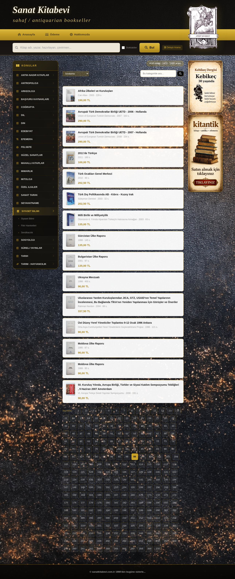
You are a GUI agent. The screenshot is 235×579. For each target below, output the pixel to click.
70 (142, 441)
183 (133, 502)
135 (83, 479)
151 (99, 487)
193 (99, 510)
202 (174, 510)
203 (66, 518)
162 (74, 495)
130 (158, 472)
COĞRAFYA (35, 107)
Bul (149, 47)
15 (65, 418)
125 (116, 472)
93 (88, 456)
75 (65, 449)
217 (66, 525)
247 (83, 541)
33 (88, 426)
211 (133, 518)
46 (73, 433)
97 (119, 456)
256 (158, 541)
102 (159, 456)
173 (166, 495)
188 (174, 502)
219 (83, 525)
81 (111, 449)
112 (124, 464)
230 (174, 525)
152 (108, 487)
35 (104, 426)
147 (66, 487)
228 (158, 525)
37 (119, 426)
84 (134, 449)
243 (166, 533)
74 (173, 441)
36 (111, 426)
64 (96, 441)
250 (108, 541)
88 (165, 449)
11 (155, 410)
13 (170, 410)
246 (74, 541)
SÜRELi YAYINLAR (35, 248)
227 (149, 525)
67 (119, 441)
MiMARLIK (35, 171)
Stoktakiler (129, 47)
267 (133, 548)
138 (108, 479)
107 (83, 464)
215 (166, 518)
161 (66, 495)
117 (166, 464)
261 (83, 548)
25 (142, 418)
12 (162, 410)
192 (91, 510)
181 (116, 502)
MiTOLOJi (35, 179)
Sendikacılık (27, 232)
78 (88, 449)
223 (116, 525)
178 (91, 502)
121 (83, 472)
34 (96, 426)
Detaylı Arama (172, 47)
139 (116, 479)
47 (81, 433)
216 (174, 518)
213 (149, 518)
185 (149, 502)
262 (91, 548)
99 (134, 456)
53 (127, 433)
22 (119, 418)
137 (99, 479)
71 (150, 441)
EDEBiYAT (35, 131)
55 (142, 433)
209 (116, 518)
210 (124, 518)
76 (73, 449)
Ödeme (52, 34)
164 (91, 495)
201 (166, 510)
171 (149, 495)
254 (141, 541)
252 (124, 541)
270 (158, 548)
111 (116, 464)
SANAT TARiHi (35, 195)
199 (149, 510)
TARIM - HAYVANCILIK (35, 264)
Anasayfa (26, 34)
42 (157, 426)
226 (141, 525)
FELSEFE (35, 147)
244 (174, 533)
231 (66, 533)
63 (88, 441)
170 (141, 495)
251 (116, 541)
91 (73, 456)
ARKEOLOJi (35, 91)
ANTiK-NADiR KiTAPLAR (35, 75)
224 (124, 525)
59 (173, 433)
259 (66, 548)
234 (91, 533)
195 (116, 510)
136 (91, 479)
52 (119, 433)
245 (66, 541)
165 (99, 495)
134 (74, 479)
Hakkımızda (80, 34)
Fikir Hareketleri (28, 225)
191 (83, 510)
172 (158, 495)
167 (116, 495)
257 (166, 541)
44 (173, 426)
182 (124, 502)
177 (83, 502)
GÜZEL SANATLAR (35, 155)
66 (111, 441)
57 (157, 433)
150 (91, 487)
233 (83, 533)
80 (104, 449)
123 (99, 472)
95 (104, 456)
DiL (35, 115)
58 (165, 433)
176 (74, 502)
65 (104, 441)
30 (65, 426)
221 (99, 525)
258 (174, 541)
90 (65, 456)
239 (133, 533)
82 (119, 449)
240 (141, 533)
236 (108, 533)
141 (133, 479)
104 (176, 456)
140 (124, 479)
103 (168, 456)
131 (166, 472)
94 (96, 456)
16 (73, 418)
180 (108, 502)
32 (81, 426)
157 (149, 487)
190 (74, 510)
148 (74, 487)
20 (104, 418)
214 (158, 518)
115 (149, 464)
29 (173, 418)
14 (177, 410)
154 (124, 487)
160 (174, 487)
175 (66, 502)
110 (108, 464)
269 (149, 548)
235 (99, 533)
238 (124, 533)
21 (111, 418)
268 (141, 548)
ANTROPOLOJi (35, 83)
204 (74, 518)
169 (133, 495)
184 (141, 502)
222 (108, 525)
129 (149, 472)
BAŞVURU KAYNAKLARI (35, 99)
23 (127, 418)
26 (150, 418)
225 (133, 525)
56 (150, 433)
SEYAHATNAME (35, 203)
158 (158, 487)
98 (127, 456)
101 (151, 456)
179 (99, 502)
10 (147, 410)
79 (96, 449)
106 (74, 464)
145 (166, 479)
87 (157, 449)
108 (91, 464)
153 (116, 487)
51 (111, 433)
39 (134, 426)
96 (111, 456)
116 (158, 464)
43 (165, 426)
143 (149, 479)
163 (83, 495)
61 (73, 441)
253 (133, 541)
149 (83, 487)
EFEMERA (35, 139)
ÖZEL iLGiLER (35, 187)
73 (165, 441)
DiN (35, 123)
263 (99, 548)
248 (91, 541)
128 (141, 472)
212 (141, 518)
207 (99, 518)
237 (116, 533)
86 (150, 449)
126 (124, 472)
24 (134, 418)
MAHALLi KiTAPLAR (35, 163)
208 (108, 518)
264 (108, 548)
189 (66, 510)
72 (157, 441)
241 (149, 533)
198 (141, 510)
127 (133, 472)
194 (108, 510)
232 (74, 533)
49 (96, 433)
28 (165, 418)
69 (134, 441)
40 (142, 426)
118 (174, 464)
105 (66, 464)
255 (149, 541)
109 (99, 464)
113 (133, 464)
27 (157, 418)
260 (74, 548)
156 (141, 487)
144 (158, 479)
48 (88, 433)
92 (81, 456)
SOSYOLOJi (35, 240)
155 (133, 487)
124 (108, 472)
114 (141, 464)
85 (142, 449)
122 (91, 472)
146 (174, 479)
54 (134, 433)
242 (158, 533)
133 (66, 479)
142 (141, 479)
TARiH (35, 256)
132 (174, 472)
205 (83, 518)
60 (65, 441)
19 (96, 418)
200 (158, 510)
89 (173, 449)
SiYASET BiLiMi (35, 211)
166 (108, 495)
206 (91, 518)
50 (104, 433)
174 (174, 495)
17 (81, 418)
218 (74, 525)
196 (124, 510)
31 (73, 426)
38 (127, 426)
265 (116, 548)
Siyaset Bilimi (27, 218)
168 (124, 495)
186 (158, 502)
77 (81, 449)
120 (74, 472)
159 (166, 487)
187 (166, 502)
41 (150, 426)
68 (127, 441)
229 (166, 525)
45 (65, 433)
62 (81, 441)
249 (99, 541)
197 (133, 510)
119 (66, 472)
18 (88, 418)
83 (127, 449)
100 (143, 456)
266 (124, 548)
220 (91, 525)
